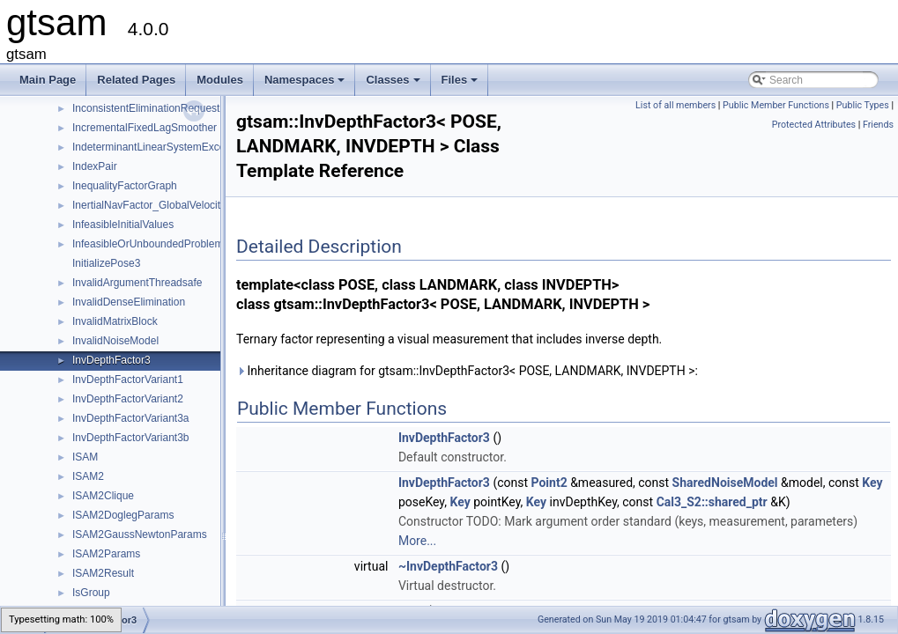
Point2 (549, 483)
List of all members (675, 105)
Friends (878, 124)
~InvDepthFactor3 (448, 566)
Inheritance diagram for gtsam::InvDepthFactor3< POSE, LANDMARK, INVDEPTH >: (467, 371)
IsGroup (91, 592)
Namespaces (306, 84)
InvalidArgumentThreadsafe (137, 282)
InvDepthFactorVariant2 (127, 399)
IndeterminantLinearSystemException (160, 147)
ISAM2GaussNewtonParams (139, 534)
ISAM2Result (103, 573)
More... (417, 541)
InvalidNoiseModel (115, 341)
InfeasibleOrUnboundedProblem (147, 244)
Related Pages (136, 79)
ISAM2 (88, 476)
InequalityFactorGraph (124, 186)
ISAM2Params (106, 554)
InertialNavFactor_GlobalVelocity (149, 205)
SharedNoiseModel (725, 483)
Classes (394, 84)
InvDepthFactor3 (111, 360)
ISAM (85, 457)
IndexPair (94, 166)
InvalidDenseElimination (128, 302)
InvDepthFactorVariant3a (130, 418)
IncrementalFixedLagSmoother (144, 128)
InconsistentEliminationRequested (152, 108)
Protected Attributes (814, 124)
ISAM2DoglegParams (123, 515)
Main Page (47, 79)
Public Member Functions (776, 105)
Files (461, 84)
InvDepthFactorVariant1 (127, 379)
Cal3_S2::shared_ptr (712, 502)
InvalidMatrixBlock (115, 321)
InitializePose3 (106, 263)
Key (872, 483)
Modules (220, 79)
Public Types (862, 105)
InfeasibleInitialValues (123, 224)
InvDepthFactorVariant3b (130, 437)
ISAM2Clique (103, 496)
